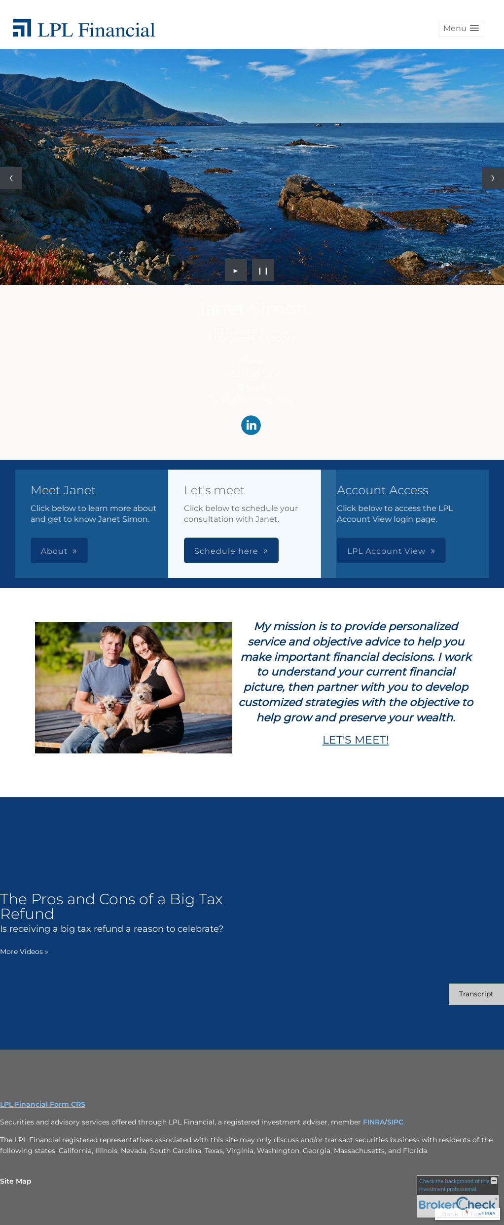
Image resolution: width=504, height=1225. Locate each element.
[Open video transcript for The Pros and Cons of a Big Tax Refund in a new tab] (476, 994)
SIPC (395, 1122)
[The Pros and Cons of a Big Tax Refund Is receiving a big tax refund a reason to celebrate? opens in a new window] (126, 912)
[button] (461, 28)
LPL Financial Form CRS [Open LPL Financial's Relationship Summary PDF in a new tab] (42, 1104)
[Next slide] (493, 178)
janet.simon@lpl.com (252, 400)
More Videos (24, 951)
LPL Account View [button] (253, 551)
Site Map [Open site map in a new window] (16, 1181)
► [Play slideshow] (236, 270)
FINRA (374, 1122)
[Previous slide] (11, 178)
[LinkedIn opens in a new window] (251, 426)
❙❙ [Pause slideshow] (263, 270)
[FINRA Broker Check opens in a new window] (458, 1196)
